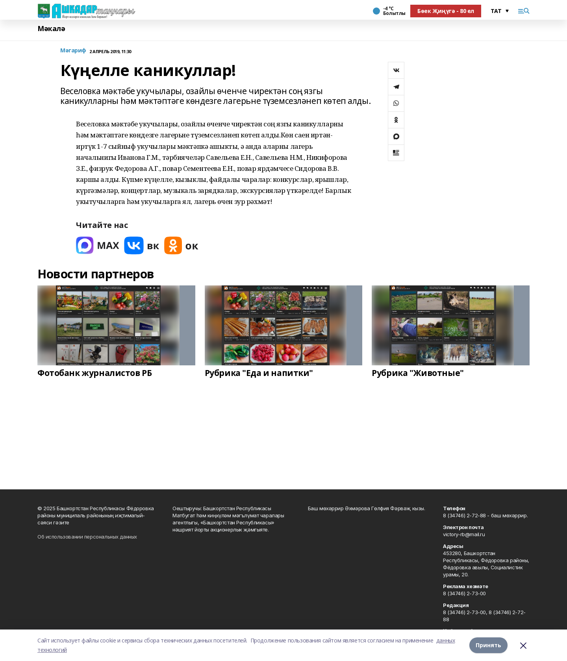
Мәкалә (51, 28)
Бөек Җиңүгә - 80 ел (445, 11)
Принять (488, 645)
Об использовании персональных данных (87, 536)
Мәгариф (73, 50)
